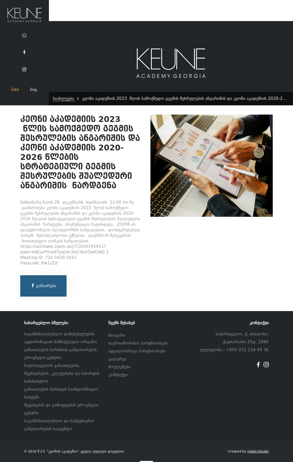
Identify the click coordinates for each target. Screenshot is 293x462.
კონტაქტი (118, 374)
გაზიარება (43, 285)
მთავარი (116, 335)
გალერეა (117, 359)
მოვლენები (119, 367)
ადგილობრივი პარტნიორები (137, 351)
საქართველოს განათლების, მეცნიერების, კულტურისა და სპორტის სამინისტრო (61, 373)
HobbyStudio (258, 451)
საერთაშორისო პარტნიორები (138, 343)
